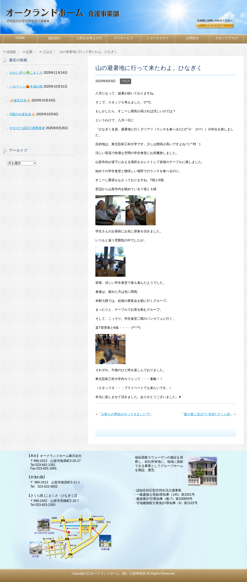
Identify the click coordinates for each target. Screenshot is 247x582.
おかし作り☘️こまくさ (26, 72)
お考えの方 (89, 38)
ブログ (125, 81)
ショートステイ (158, 38)
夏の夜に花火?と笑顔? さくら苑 (207, 414)
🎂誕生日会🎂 (20, 100)
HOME (20, 38)
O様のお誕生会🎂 (22, 114)
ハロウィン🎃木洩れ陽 (26, 86)
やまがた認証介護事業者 (27, 128)
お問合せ (220, 25)
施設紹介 (54, 38)
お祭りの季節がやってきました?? (125, 414)
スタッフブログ (226, 38)
